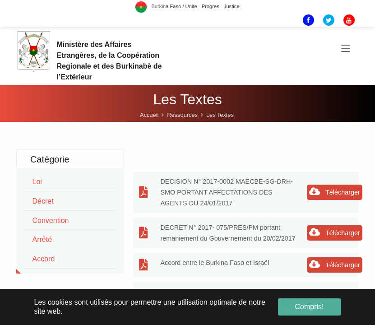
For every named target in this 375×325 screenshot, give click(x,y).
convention (50, 220)
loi (37, 182)
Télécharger (334, 191)
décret (43, 201)
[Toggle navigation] (345, 49)
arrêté (42, 239)
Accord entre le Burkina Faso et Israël (214, 262)
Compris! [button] (309, 307)
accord (43, 259)
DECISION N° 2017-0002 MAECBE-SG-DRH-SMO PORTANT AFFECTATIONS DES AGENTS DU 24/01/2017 (226, 192)
